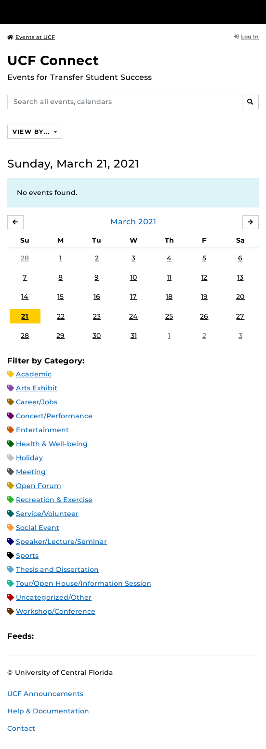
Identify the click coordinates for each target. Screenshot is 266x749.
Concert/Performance (54, 416)
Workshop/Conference (55, 611)
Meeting (31, 471)
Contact (21, 728)
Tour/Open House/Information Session (83, 583)
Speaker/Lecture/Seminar (61, 541)
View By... (32, 131)
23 (97, 316)
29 (60, 335)
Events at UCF (31, 37)
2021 (147, 221)
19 (204, 296)
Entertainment (42, 430)
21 (24, 316)
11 (169, 277)
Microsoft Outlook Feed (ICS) (62, 636)
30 (97, 335)
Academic (34, 374)
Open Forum (38, 485)
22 (61, 316)
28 (25, 258)
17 (133, 296)
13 (240, 277)
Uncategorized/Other (54, 597)
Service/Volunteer (47, 513)
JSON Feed (112, 636)
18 (169, 296)
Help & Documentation (48, 711)
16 (96, 296)
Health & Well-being (52, 443)
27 (240, 316)
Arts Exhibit (36, 388)
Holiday (29, 457)
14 (24, 296)
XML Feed (95, 636)
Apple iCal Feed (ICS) (46, 636)
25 (169, 316)
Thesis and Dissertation (57, 569)
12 (204, 277)
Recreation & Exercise (54, 499)
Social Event (37, 527)
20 (240, 296)
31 (134, 335)
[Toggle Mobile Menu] (256, 11)
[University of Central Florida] (73, 11)
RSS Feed (79, 636)
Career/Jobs (36, 402)
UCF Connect (53, 60)
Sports (27, 555)
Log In (246, 36)
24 (133, 316)
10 (133, 277)
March (123, 221)
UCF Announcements (45, 693)
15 (60, 296)
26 (204, 316)
